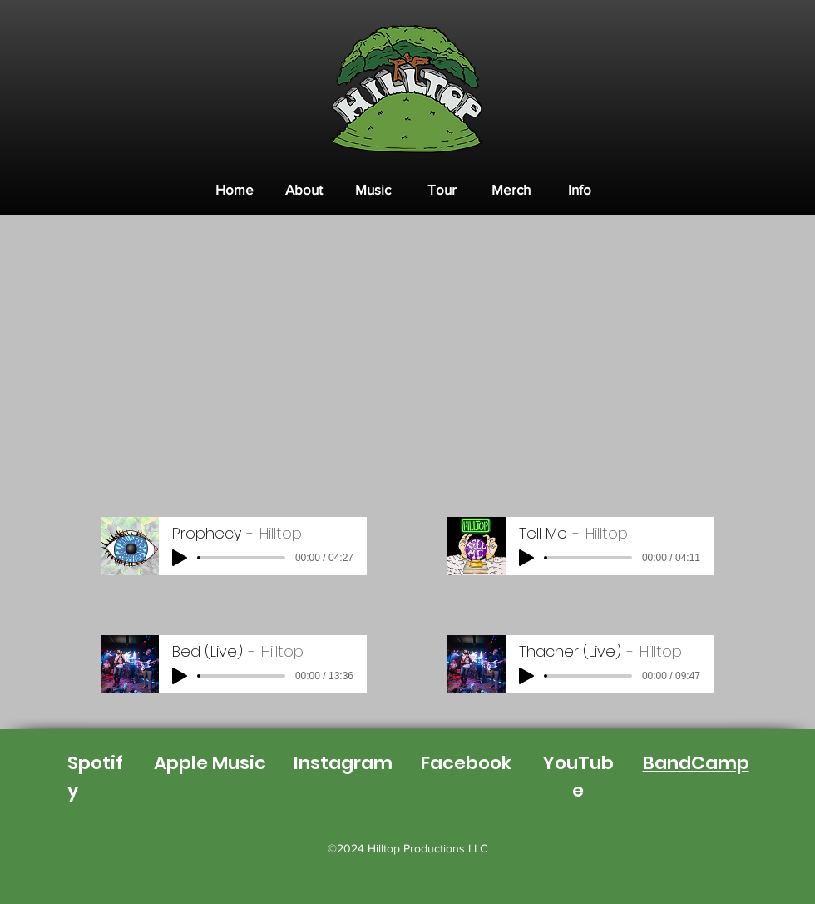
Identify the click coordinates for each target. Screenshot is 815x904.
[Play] (179, 557)
